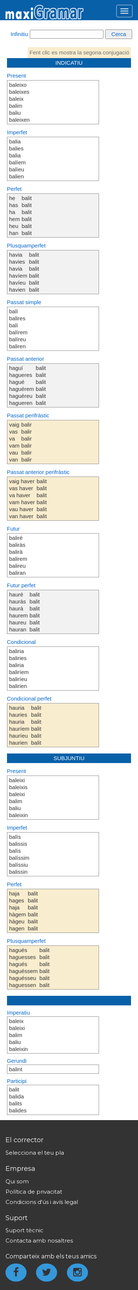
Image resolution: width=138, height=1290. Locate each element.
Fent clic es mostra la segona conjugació (79, 52)
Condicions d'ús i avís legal (42, 1201)
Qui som (17, 1181)
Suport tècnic (24, 1230)
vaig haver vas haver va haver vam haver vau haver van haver (22, 498)
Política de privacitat (34, 1191)
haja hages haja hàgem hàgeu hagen (17, 910)
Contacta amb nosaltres (39, 1240)
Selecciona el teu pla (35, 1152)
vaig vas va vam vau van (14, 442)
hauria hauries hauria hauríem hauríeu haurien (19, 725)
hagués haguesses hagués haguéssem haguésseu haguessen (23, 967)
